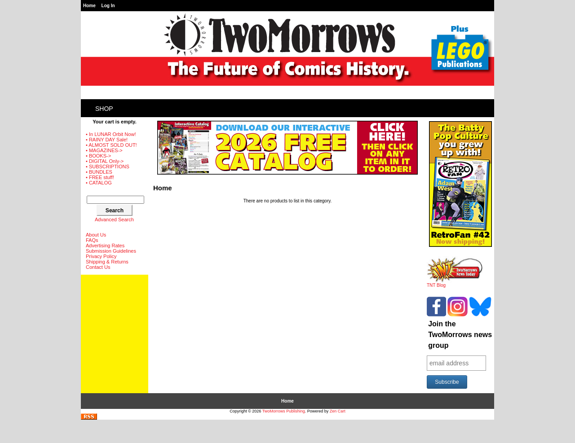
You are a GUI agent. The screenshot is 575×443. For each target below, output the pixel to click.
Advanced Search (114, 219)
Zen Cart (337, 411)
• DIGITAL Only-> (105, 161)
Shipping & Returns (107, 261)
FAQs (92, 240)
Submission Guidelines (111, 251)
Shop (104, 108)
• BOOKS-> (98, 155)
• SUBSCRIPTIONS (107, 166)
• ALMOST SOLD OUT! (111, 145)
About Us (96, 234)
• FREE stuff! (100, 177)
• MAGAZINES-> (104, 150)
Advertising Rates (105, 245)
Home (89, 5)
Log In (108, 5)
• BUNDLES (99, 172)
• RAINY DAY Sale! (107, 139)
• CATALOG (99, 182)
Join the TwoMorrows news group (460, 334)
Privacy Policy (101, 256)
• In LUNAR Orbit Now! (111, 134)
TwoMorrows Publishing (283, 411)
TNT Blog (455, 283)
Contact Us (98, 267)
